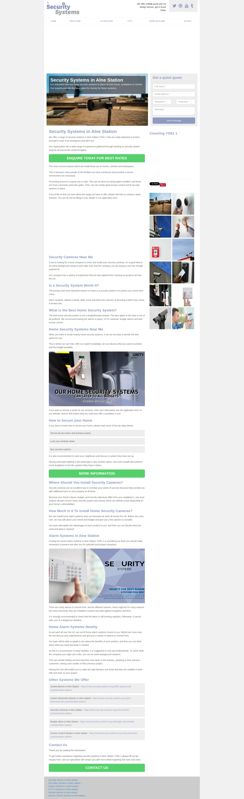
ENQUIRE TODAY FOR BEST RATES (97, 158)
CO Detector (106, 21)
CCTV (130, 21)
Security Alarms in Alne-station (63, 780)
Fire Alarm (75, 21)
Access (187, 21)
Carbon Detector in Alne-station (63, 786)
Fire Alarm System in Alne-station (64, 783)
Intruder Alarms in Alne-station (62, 792)
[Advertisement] (122, 50)
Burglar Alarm (157, 21)
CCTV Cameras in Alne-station (63, 789)
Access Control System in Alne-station (66, 795)
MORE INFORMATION (97, 473)
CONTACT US (96, 768)
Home (53, 21)
